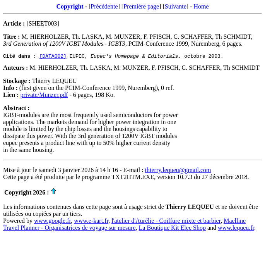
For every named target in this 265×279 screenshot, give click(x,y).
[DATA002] (53, 56)
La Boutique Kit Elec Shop (172, 229)
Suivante (175, 6)
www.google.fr (52, 222)
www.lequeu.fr (236, 229)
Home (201, 6)
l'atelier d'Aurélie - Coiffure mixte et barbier (166, 222)
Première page (141, 6)
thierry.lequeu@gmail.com (178, 171)
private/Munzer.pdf (44, 96)
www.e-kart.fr (91, 222)
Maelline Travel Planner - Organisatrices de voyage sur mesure (124, 225)
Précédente (104, 6)
